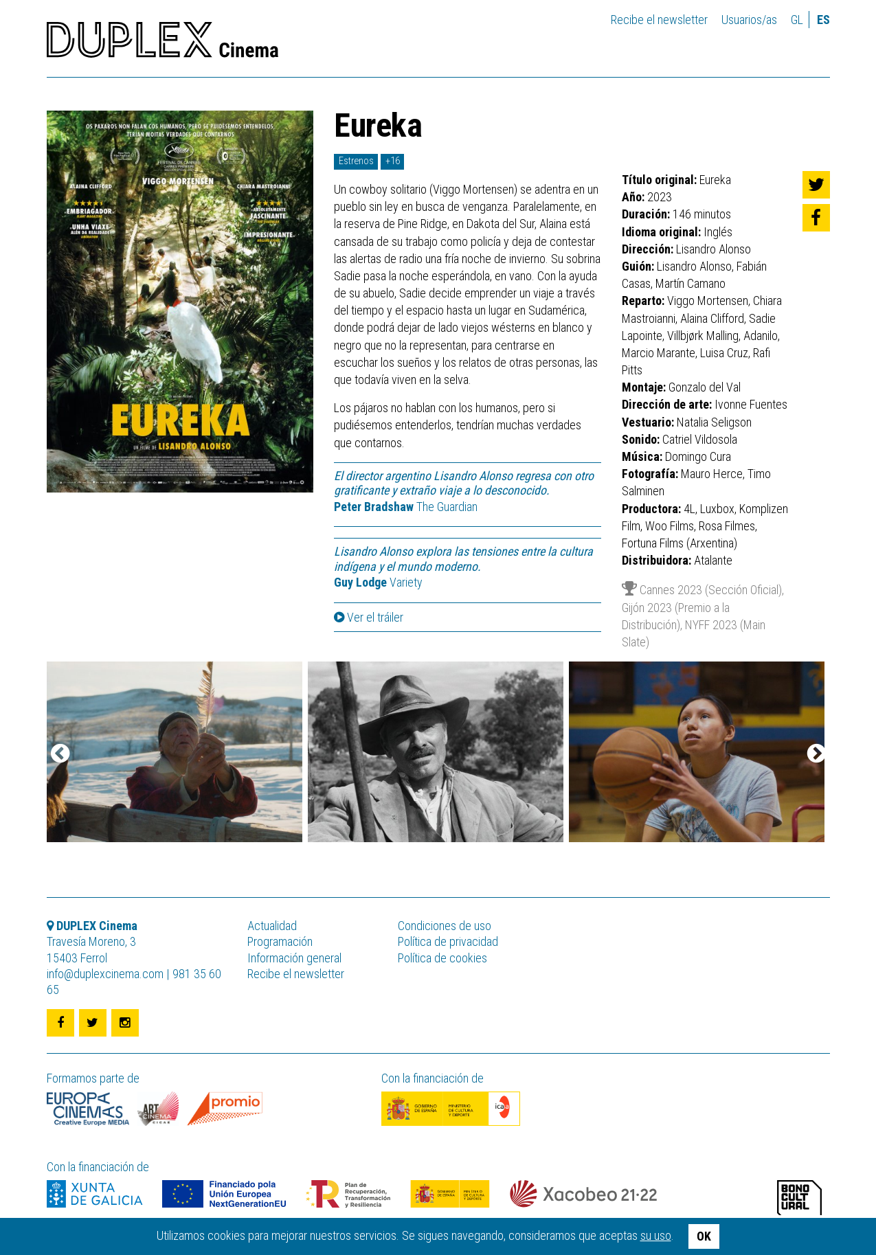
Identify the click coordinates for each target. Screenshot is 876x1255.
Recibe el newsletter (659, 19)
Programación (280, 941)
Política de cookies (442, 958)
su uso (655, 1235)
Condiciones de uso (444, 925)
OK (704, 1236)
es (823, 19)
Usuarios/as (749, 19)
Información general (294, 958)
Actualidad (272, 925)
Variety (378, 582)
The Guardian (406, 506)
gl (797, 19)
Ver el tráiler (368, 617)
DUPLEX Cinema (162, 44)
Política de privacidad (448, 941)
